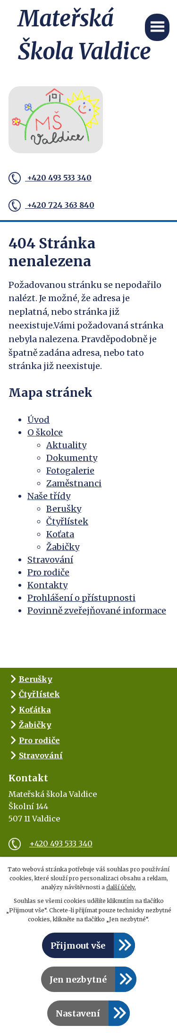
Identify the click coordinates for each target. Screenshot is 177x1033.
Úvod (38, 419)
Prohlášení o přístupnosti (81, 597)
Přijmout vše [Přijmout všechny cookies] (78, 945)
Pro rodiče (48, 572)
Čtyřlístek (67, 521)
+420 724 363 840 (51, 205)
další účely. (121, 887)
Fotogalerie (70, 470)
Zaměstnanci (73, 483)
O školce (45, 432)
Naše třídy (48, 496)
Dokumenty (71, 457)
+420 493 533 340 (50, 178)
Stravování (50, 559)
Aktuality (66, 445)
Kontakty (47, 585)
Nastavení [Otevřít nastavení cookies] (78, 1013)
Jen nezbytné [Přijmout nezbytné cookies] (78, 979)
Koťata (60, 534)
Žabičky (62, 546)
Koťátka (35, 709)
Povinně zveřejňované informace (96, 610)
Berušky (63, 508)
